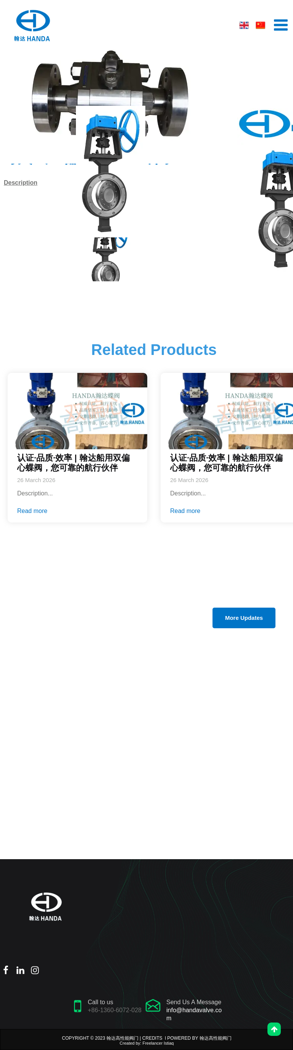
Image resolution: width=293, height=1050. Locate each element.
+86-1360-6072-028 (115, 1010)
